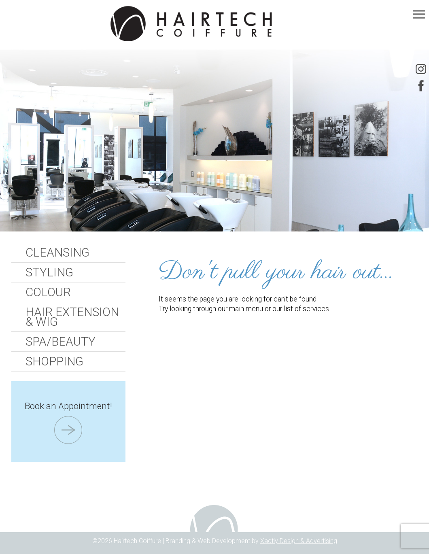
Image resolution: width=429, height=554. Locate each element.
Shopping (54, 361)
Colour (48, 292)
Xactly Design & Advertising (298, 541)
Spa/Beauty (60, 341)
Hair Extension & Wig (72, 317)
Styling (49, 272)
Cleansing (57, 252)
